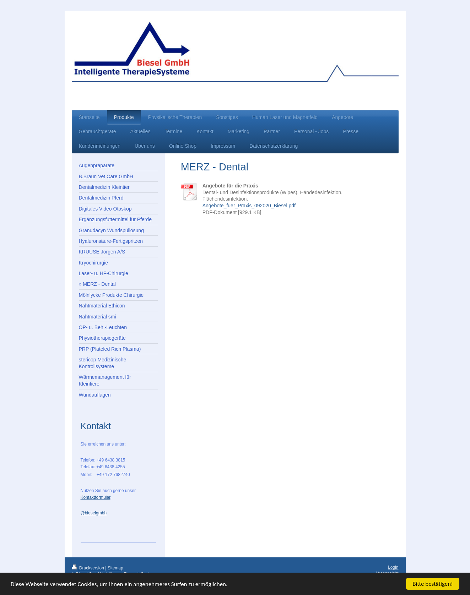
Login (393, 567)
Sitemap (115, 568)
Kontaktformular (95, 497)
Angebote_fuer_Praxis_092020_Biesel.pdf (249, 205)
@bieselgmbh (94, 513)
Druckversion (89, 568)
